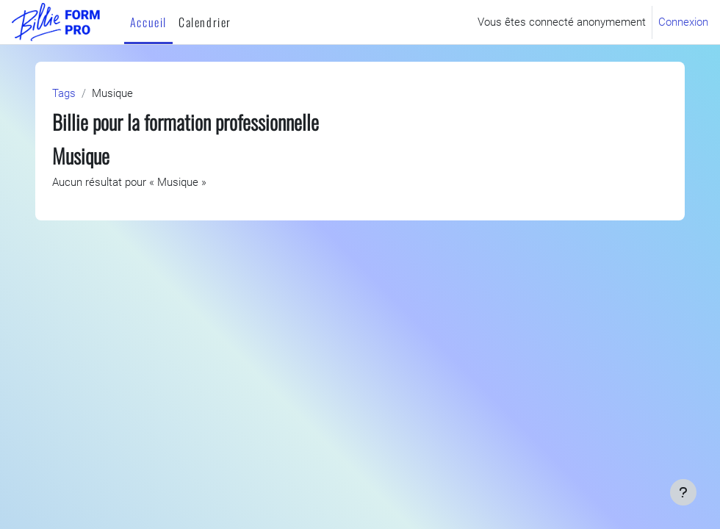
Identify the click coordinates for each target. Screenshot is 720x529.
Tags (64, 93)
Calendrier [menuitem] (205, 22)
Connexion (683, 22)
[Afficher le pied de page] (683, 492)
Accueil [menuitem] (148, 22)
